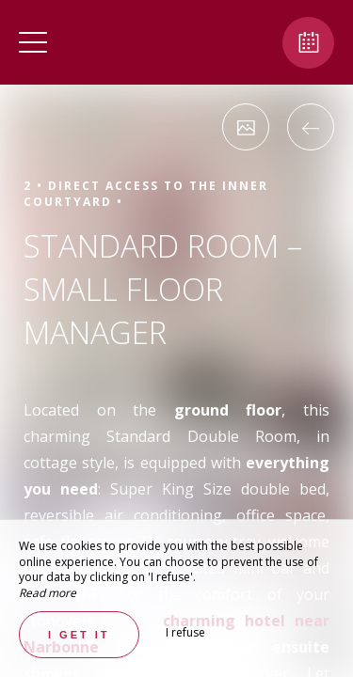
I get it (79, 634)
